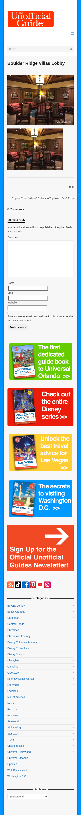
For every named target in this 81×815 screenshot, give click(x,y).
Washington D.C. (17, 776)
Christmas (13, 630)
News (10, 703)
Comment (13, 237)
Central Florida (15, 623)
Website (12, 302)
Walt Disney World (17, 770)
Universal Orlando (17, 757)
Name (11, 283)
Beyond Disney (16, 605)
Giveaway (13, 672)
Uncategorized (15, 745)
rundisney (13, 715)
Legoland (12, 690)
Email (11, 292)
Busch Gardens (16, 611)
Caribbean (13, 617)
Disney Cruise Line (18, 648)
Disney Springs (16, 654)
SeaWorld (13, 721)
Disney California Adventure (23, 642)
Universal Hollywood (19, 751)
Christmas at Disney (18, 636)
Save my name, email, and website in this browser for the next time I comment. (40, 318)
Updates (12, 764)
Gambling (12, 666)
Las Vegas (13, 684)
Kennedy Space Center (20, 678)
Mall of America (16, 697)
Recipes (12, 709)
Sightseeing (14, 727)
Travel (10, 739)
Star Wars (13, 733)
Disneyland (13, 660)
